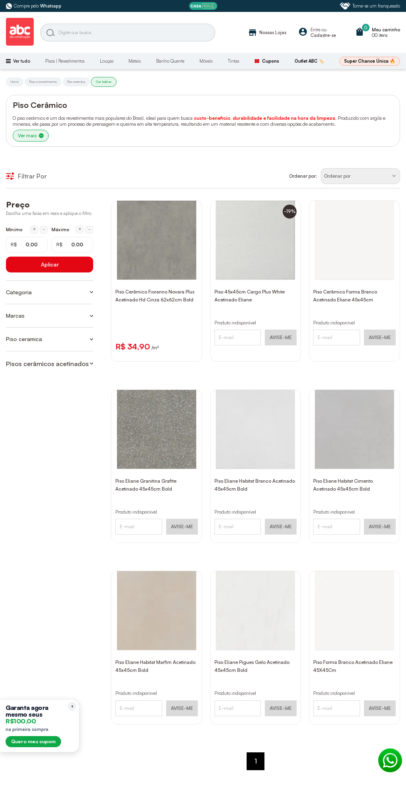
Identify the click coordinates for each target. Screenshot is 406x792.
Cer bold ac (103, 82)
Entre (315, 30)
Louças (106, 61)
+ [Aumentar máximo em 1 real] (80, 229)
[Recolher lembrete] (72, 706)
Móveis (206, 61)
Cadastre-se (323, 35)
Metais (134, 61)
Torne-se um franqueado (370, 6)
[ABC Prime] (203, 6)
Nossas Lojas (267, 32)
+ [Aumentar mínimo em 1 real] (34, 229)
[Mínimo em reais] (27, 245)
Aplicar (50, 264)
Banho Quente (170, 61)
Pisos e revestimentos (43, 82)
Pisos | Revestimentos (64, 61)
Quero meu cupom (33, 741)
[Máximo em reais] (72, 245)
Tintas (233, 61)
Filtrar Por (26, 176)
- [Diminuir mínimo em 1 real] (44, 229)
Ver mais (31, 135)
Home (15, 82)
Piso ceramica (76, 82)
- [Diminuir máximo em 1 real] (89, 229)
